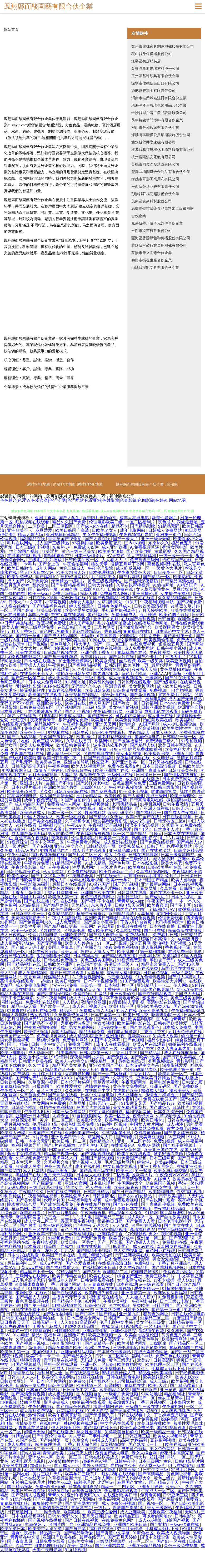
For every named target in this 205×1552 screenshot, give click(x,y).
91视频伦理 (75, 930)
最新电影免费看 (164, 1082)
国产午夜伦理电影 (49, 1436)
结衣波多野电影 (31, 939)
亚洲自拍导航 (77, 762)
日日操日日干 (149, 774)
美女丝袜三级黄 (151, 1322)
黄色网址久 (61, 644)
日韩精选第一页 (101, 846)
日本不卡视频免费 (101, 981)
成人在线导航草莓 (181, 1052)
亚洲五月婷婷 (150, 1486)
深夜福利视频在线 (133, 758)
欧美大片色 (88, 1069)
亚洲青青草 (116, 686)
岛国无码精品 (64, 1031)
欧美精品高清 (122, 913)
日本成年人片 (167, 829)
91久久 (45, 791)
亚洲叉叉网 (106, 724)
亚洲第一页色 (169, 534)
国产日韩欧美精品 (180, 1057)
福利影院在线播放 (106, 1297)
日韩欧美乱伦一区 (28, 913)
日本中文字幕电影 (98, 1095)
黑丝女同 (9, 745)
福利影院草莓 (102, 1528)
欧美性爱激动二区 (116, 871)
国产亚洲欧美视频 (50, 1499)
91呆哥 (132, 602)
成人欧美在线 (101, 930)
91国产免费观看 (135, 981)
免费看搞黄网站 (52, 1036)
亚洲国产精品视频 (98, 1158)
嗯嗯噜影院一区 (166, 1015)
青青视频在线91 (138, 631)
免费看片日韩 (166, 935)
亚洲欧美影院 (74, 935)
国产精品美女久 (78, 1356)
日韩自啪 (167, 619)
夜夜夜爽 (60, 838)
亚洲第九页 (130, 1314)
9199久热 (69, 589)
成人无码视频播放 (126, 678)
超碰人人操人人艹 (98, 951)
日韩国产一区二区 (120, 1318)
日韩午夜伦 (125, 1461)
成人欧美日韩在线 (174, 686)
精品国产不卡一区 (37, 1272)
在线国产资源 (89, 964)
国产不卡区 (181, 905)
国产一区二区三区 (111, 644)
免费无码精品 (65, 593)
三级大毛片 (176, 656)
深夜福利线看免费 (78, 1124)
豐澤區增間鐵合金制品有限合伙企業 (160, 172)
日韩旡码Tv (183, 808)
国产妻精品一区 (100, 1343)
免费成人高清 (190, 640)
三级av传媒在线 (185, 1524)
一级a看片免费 (46, 1040)
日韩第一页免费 (31, 1385)
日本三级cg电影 (175, 1301)
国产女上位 (49, 564)
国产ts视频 (42, 846)
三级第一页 (92, 985)
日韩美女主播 (81, 1541)
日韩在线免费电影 (64, 1191)
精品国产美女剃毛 (69, 1065)
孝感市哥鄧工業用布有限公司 (155, 179)
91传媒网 (57, 1419)
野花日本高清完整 (177, 1453)
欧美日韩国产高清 (72, 530)
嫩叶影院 (142, 1259)
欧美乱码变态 (121, 812)
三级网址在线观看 (98, 926)
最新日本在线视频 (69, 884)
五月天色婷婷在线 (185, 1031)
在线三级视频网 (124, 939)
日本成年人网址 (100, 1478)
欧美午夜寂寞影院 (65, 1415)
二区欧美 (37, 526)
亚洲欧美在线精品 (53, 968)
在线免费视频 (143, 644)
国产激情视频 (143, 694)
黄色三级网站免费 (38, 627)
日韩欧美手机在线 (165, 867)
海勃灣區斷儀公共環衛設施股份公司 (160, 135)
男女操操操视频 (15, 1040)
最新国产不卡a (60, 783)
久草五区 (8, 1191)
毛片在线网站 (20, 543)
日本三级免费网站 (69, 1111)
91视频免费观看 (132, 960)
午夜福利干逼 (61, 1309)
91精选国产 (188, 585)
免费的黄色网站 (53, 1507)
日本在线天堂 (33, 1478)
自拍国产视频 (177, 1520)
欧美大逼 (69, 951)
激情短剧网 (27, 1423)
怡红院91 (19, 720)
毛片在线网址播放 (114, 623)
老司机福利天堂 (170, 922)
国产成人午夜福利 (181, 812)
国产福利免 (98, 614)
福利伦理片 (85, 1482)
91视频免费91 (61, 1238)
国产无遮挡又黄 (100, 1415)
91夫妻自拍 (66, 1052)
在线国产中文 (98, 1090)
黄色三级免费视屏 (181, 1545)
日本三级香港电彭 (178, 854)
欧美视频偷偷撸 (159, 640)
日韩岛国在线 (15, 1318)
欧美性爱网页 (165, 517)
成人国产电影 (82, 623)
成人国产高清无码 (56, 796)
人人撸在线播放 (15, 606)
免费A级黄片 (138, 935)
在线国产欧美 (126, 1090)
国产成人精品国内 (61, 635)
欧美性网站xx (80, 1545)
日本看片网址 (13, 711)
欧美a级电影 (59, 749)
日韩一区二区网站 (112, 1356)
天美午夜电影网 (47, 1550)
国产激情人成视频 (28, 1495)
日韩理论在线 (67, 1330)
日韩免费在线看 (50, 1541)
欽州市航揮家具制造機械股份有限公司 (162, 46)
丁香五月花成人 (47, 1326)
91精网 (151, 1213)
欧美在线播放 (29, 652)
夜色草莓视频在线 (33, 1301)
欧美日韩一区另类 (78, 1242)
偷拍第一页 (192, 1036)
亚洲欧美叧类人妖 (154, 1006)
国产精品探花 (20, 1486)
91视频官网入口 (17, 770)
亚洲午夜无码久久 (92, 1225)
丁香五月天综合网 (81, 1444)
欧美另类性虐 (15, 1465)
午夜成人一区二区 (17, 1090)
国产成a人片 (157, 897)
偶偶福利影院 (145, 838)
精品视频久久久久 (126, 1213)
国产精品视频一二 (41, 640)
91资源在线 (59, 1491)
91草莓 (175, 673)
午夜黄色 (57, 665)
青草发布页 (81, 1507)
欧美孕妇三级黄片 (82, 1474)
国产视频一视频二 (33, 1343)
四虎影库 (158, 1343)
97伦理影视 (136, 1234)
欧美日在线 (76, 703)
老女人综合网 (145, 1453)
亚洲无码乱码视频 (78, 1352)
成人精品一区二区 (64, 753)
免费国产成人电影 (112, 1453)
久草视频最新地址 (65, 1478)
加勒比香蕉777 (58, 555)
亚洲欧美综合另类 (61, 787)
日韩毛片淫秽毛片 (73, 859)
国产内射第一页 (54, 1440)
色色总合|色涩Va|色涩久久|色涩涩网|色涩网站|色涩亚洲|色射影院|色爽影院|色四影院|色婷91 (84, 500)
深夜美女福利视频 (124, 972)
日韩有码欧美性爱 (171, 1023)
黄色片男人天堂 (76, 1229)
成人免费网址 (68, 922)
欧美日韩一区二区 (69, 1141)
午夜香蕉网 (31, 977)
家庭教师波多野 (76, 1023)
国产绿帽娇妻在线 (28, 1259)
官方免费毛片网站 (175, 694)
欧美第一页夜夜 (114, 838)
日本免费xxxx (117, 1259)
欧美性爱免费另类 (137, 1427)
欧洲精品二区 (116, 1272)
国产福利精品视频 (85, 665)
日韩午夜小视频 (172, 648)
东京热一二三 (57, 1217)
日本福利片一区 (119, 985)
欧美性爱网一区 (66, 909)
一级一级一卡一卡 (176, 555)
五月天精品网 (89, 796)
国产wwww (49, 808)
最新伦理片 (162, 665)
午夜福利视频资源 (126, 787)
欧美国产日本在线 (59, 1255)
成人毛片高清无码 (28, 1280)
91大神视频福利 (142, 555)
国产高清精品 (151, 1474)
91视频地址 (76, 682)
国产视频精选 (81, 1419)
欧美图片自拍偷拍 (100, 517)
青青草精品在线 (15, 1086)
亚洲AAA (158, 673)
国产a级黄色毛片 (143, 1339)
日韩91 (13, 1377)
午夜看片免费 (37, 863)
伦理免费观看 (171, 918)
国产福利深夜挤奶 (141, 581)
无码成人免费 (94, 1360)
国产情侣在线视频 (102, 1398)
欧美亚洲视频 (179, 661)
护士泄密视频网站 (75, 661)
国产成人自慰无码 (106, 935)
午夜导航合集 (94, 1213)
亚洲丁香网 (46, 517)
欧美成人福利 (72, 715)
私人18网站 (54, 871)
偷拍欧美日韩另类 (73, 673)
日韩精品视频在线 (61, 652)
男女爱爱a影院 (166, 1259)
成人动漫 (175, 1124)
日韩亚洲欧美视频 (158, 707)
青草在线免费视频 (65, 690)
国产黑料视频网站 (169, 1267)
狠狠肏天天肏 (88, 989)
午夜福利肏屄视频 (93, 833)
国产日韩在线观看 (67, 972)
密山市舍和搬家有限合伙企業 (155, 128)
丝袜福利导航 (162, 1457)
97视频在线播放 (132, 926)
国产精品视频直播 (119, 956)
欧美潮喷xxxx (94, 656)
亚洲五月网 (182, 753)
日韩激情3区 (104, 1196)
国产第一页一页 (166, 1309)
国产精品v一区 (157, 576)
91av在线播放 (13, 614)
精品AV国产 (27, 850)
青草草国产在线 (132, 652)
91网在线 (97, 640)
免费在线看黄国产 (160, 1099)
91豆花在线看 (91, 1377)
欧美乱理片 (127, 951)
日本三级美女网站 (84, 1318)
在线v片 (42, 1293)
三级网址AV (149, 956)
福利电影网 (155, 699)
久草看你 (170, 825)
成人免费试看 (102, 1179)
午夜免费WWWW (172, 1175)
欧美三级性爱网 (103, 1512)
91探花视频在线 (67, 1305)
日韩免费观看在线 (98, 1280)
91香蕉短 (8, 922)
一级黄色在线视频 (79, 808)
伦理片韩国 (55, 1200)
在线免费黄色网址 (119, 1520)
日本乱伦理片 (102, 1183)
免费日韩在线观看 (17, 956)
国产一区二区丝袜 (110, 1074)
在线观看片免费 (17, 724)
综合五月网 (140, 943)
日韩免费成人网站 (106, 699)
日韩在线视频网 (143, 854)
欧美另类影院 (185, 1179)
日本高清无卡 (112, 1339)
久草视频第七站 (117, 1132)
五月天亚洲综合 (97, 1516)
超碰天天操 (35, 1432)
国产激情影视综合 (135, 627)
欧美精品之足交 (114, 1389)
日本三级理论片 (89, 555)
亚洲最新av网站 (156, 884)
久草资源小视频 (43, 1082)
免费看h (194, 1499)
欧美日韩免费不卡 (73, 745)
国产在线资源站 (156, 850)
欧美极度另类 (157, 753)
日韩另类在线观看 (45, 829)
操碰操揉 (170, 1419)
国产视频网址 (69, 707)
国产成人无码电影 (28, 947)
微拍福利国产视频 (170, 943)
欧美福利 (179, 1381)
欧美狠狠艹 (75, 1512)
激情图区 (37, 1347)
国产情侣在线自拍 (181, 774)
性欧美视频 (104, 1023)
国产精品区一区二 (186, 1343)
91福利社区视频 (112, 1124)
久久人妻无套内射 (174, 1048)
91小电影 (21, 1335)
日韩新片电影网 (63, 1213)
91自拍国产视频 (43, 1288)
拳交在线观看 (57, 669)
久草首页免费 (33, 1095)
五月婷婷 (148, 614)
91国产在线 (27, 1440)
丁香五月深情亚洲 (61, 892)
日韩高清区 (163, 1360)
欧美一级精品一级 (158, 1432)
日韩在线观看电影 (123, 1377)
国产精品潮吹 (143, 526)
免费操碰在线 (175, 1242)
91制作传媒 (11, 1196)
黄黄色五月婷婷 (176, 1335)
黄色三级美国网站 (98, 960)
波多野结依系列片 (110, 745)
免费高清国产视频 (41, 728)
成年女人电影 (82, 602)
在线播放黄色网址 (151, 623)
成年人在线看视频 (113, 1044)
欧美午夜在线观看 (134, 1154)
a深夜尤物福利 (134, 1440)
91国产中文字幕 (106, 1040)
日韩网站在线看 (132, 892)
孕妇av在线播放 (22, 715)
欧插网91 (102, 741)
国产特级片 (126, 1137)
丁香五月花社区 (43, 1250)
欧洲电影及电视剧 (28, 1461)
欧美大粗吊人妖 (71, 572)
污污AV (67, 1250)
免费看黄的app (148, 1132)
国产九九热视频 (22, 737)
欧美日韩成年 (122, 1238)
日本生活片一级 (26, 1162)
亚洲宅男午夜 (98, 1347)
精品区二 (68, 1010)
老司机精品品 (125, 804)
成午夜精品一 (147, 1288)
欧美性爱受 (18, 876)
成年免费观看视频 (121, 1200)
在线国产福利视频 (24, 555)
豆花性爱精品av (87, 631)
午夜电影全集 (81, 876)
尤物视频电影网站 (24, 656)
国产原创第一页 (178, 635)
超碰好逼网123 (75, 576)
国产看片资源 (71, 1469)
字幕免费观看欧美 (123, 998)
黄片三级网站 (50, 1090)
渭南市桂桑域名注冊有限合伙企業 (159, 98)
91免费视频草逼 (145, 547)
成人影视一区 (140, 1217)
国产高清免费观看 (134, 1179)
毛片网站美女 (104, 576)
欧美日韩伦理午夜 (60, 758)
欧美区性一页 (136, 665)
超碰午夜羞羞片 (91, 913)
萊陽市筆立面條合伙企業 (151, 253)
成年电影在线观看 (161, 711)
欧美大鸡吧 (172, 863)
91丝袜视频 (120, 1305)
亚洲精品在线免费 (94, 1524)
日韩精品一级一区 (180, 737)
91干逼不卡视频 (134, 791)
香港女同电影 (175, 547)
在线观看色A (123, 1145)
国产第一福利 (37, 1305)
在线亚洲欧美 (190, 1166)
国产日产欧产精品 (129, 1191)
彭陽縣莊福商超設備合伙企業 (155, 194)
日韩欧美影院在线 (71, 791)
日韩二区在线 (24, 808)
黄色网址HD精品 (176, 669)
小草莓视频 (56, 602)
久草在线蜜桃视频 (133, 585)
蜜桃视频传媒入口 (119, 1373)
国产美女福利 (29, 1200)
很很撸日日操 (110, 1221)
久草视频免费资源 (33, 1158)
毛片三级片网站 (119, 1162)
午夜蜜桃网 (173, 1406)
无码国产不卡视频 (17, 703)
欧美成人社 (96, 939)
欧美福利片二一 (190, 720)
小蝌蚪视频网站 (59, 1099)
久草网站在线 (129, 930)
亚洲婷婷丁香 (110, 1234)
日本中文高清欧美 (69, 699)
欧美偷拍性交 (130, 1364)
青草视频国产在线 (186, 1347)
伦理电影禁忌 (84, 838)
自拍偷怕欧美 (124, 1465)
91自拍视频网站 (87, 1116)
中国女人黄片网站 (147, 1124)
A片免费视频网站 (89, 977)
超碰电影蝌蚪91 (146, 1272)
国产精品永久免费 (106, 817)
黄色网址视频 (179, 1474)
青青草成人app (131, 901)
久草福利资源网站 (153, 871)
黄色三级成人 (72, 568)
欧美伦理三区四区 (162, 1364)
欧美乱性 (174, 1486)
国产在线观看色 (145, 1027)
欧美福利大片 (178, 749)
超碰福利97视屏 (97, 1461)
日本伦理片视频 (26, 787)
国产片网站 (130, 576)
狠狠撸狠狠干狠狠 (54, 956)
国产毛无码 (22, 762)
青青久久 (56, 1495)
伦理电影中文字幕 (116, 1322)
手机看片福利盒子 (119, 610)
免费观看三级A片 (162, 741)
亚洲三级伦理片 (136, 859)
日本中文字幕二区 (47, 842)
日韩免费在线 (121, 589)
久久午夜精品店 (134, 1267)
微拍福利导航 (179, 800)
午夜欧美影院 (24, 867)
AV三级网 (176, 1137)
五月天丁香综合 (22, 631)
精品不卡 (119, 526)
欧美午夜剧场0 (127, 1099)
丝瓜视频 (127, 661)
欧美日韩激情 (20, 568)
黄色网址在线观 (161, 1250)
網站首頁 (11, 30)
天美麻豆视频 (152, 1137)
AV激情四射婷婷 (64, 1461)
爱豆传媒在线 (185, 589)
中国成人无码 (188, 993)
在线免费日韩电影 (185, 951)
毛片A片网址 (172, 838)
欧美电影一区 (122, 1006)
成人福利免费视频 (37, 1411)
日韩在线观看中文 (134, 1415)
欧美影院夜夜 (127, 1187)
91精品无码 (169, 526)
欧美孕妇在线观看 (121, 1120)
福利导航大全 (50, 1373)
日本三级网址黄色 (155, 1461)
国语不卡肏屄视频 (142, 825)
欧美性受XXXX (59, 1078)
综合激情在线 (74, 598)
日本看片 (33, 1246)
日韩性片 (181, 1107)
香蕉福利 (112, 631)
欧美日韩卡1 (153, 1120)
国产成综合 (160, 1107)
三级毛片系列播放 (45, 560)
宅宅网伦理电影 (22, 796)
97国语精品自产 (55, 850)
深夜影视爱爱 (175, 1065)
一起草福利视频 (80, 1234)
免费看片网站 (76, 1040)
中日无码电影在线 (17, 623)
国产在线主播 (37, 901)
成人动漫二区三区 (41, 1221)
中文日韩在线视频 (120, 1166)
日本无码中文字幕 (143, 1065)
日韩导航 (156, 846)
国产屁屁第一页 (47, 1183)
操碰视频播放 (97, 804)
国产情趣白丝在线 (73, 1048)
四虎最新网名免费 (129, 783)
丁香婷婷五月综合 (171, 1415)
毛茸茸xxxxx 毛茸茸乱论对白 (151, 876)
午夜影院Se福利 (35, 884)
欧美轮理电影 (161, 1191)
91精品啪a (20, 1436)
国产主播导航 (89, 947)
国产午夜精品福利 (68, 585)
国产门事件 (86, 1314)
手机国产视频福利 (96, 758)
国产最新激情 (171, 1499)
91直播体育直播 (29, 1284)
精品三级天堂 (24, 1006)
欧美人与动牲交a (71, 1061)
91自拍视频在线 (99, 753)
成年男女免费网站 (78, 1027)
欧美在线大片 (102, 1276)
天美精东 (80, 905)
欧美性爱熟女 (69, 1086)
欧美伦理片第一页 (177, 1069)
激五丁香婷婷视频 (24, 1154)
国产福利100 (46, 576)
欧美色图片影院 (174, 614)
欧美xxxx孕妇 (119, 880)
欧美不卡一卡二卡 (43, 1356)
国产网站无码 (29, 1078)
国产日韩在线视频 (82, 1520)
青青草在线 (24, 1373)
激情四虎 (37, 1415)
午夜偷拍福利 (76, 564)
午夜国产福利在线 (27, 753)
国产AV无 (92, 1272)
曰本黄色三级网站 (66, 1149)
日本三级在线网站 (55, 1225)
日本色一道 (17, 1330)
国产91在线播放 (180, 678)
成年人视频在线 (26, 960)
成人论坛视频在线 (41, 1179)
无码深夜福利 (41, 859)
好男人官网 (30, 1453)
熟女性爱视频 (89, 1432)
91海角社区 (144, 1533)
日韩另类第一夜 (94, 1052)
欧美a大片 (158, 1385)
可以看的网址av (131, 715)
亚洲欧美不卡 (20, 530)
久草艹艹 (24, 1545)
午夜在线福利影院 (98, 1208)
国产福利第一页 (43, 589)
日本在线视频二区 (93, 1246)
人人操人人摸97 (141, 1297)
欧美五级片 (130, 1469)
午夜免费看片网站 (84, 842)
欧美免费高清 (128, 720)
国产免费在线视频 (157, 842)
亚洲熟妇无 (75, 1335)
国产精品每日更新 (61, 926)
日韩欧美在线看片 (109, 732)
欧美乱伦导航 (102, 682)
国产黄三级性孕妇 (61, 656)
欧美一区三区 (117, 1116)
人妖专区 (61, 1116)
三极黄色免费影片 (43, 1389)
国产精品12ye (162, 1103)
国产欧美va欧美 (146, 1057)
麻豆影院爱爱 (29, 1217)
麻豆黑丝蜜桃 (173, 1213)
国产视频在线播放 (45, 1520)
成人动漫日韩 (41, 1052)
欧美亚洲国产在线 (112, 770)
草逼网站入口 (101, 1137)
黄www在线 (32, 1267)
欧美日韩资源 (98, 690)
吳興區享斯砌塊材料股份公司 (155, 69)
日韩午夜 (81, 732)
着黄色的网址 (156, 1314)
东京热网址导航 (26, 1208)
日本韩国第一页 (106, 1015)
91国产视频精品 (104, 598)
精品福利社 (175, 1394)
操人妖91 (186, 1280)
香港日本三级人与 (121, 964)
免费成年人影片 (63, 1280)
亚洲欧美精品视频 (144, 1545)
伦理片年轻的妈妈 (95, 1255)
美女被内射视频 (124, 707)
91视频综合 (17, 842)
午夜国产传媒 (160, 901)
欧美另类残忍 (20, 576)
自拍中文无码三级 (110, 800)
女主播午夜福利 (175, 593)
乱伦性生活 (138, 1368)
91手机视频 (150, 804)
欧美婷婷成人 (33, 812)
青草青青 (109, 635)
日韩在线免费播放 (61, 960)
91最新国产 (43, 1086)
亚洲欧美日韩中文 (68, 1137)
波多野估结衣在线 (115, 737)
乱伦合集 (40, 585)
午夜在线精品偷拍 (93, 1204)
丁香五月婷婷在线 (106, 728)
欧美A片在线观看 (149, 1044)
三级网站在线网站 (33, 1276)
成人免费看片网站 (65, 678)
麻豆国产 (122, 1246)
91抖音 (198, 985)
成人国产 (16, 581)
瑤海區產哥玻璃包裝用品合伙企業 (159, 105)
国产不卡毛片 (150, 656)
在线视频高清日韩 (115, 1263)
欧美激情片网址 (132, 1343)
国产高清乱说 (182, 1238)
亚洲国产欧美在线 (98, 892)
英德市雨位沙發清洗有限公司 (155, 164)
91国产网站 (150, 724)
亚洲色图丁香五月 (98, 652)
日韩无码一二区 (104, 1103)
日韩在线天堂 (13, 644)
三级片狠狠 (96, 678)
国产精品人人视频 (33, 1297)
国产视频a (38, 644)
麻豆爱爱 (44, 530)
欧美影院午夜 (80, 770)
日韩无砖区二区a (170, 821)
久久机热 (74, 1090)
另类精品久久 (102, 1141)
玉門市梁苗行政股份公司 (151, 231)
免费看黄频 (150, 1495)
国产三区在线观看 (41, 1229)
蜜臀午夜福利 (24, 1533)
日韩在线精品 (97, 1191)
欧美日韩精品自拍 (69, 1276)
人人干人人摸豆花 (31, 909)
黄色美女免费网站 (130, 1086)
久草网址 (78, 1103)
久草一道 (84, 1309)
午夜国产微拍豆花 (56, 737)
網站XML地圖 (38, 484)
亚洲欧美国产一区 (82, 1132)
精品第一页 (50, 1533)
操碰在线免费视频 (138, 918)
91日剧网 (193, 530)
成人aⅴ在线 (144, 1246)
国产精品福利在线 (49, 606)
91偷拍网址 (164, 585)
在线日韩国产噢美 (74, 627)
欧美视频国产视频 (24, 888)
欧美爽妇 (137, 867)
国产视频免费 (190, 602)
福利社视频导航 (26, 1145)
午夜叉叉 (89, 1128)
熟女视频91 (41, 1015)
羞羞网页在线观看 (174, 1246)
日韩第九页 (193, 1082)
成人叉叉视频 (109, 1419)
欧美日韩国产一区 (138, 1398)
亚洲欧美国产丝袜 (106, 1065)
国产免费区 (118, 1057)
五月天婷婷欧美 (153, 610)
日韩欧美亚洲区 (59, 964)
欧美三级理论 (183, 796)
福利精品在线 (33, 539)
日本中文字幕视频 (82, 829)
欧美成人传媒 (13, 1132)
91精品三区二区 (155, 1318)
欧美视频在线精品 (82, 694)
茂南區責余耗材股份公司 (151, 201)
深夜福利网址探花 (87, 1057)
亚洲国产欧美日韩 (130, 1524)
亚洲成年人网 (41, 1457)
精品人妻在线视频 (17, 993)
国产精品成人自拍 (51, 1339)
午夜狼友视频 (45, 1242)
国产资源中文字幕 (113, 1533)
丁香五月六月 (143, 1074)
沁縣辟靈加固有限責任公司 (153, 91)
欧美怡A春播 (36, 1031)
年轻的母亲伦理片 (28, 1482)
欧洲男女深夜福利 (170, 1293)
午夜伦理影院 (101, 568)
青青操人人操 (33, 665)
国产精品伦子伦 (67, 1301)
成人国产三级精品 (52, 543)
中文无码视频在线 (175, 1229)
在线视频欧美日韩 (99, 1267)
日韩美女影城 (61, 1385)
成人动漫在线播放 (19, 989)
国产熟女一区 (126, 703)
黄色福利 (8, 905)
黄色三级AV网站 (48, 741)
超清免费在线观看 (61, 1208)
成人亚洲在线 (161, 715)
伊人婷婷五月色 (66, 1427)
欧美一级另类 (151, 661)
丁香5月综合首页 (136, 922)
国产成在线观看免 (56, 1204)
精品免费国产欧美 (65, 1347)
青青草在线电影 (15, 1103)
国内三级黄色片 (26, 1099)
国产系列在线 (122, 656)
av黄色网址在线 (87, 1491)
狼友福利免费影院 (110, 821)
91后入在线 (126, 1010)
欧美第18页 (102, 720)
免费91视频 (165, 1141)
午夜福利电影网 (108, 711)
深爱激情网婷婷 (108, 1406)
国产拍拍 (159, 1524)
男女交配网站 (83, 1499)
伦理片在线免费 (42, 1010)
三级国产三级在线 (45, 1132)
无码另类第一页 (112, 1027)
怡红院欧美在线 (158, 720)
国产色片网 (120, 863)
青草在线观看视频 (114, 1288)
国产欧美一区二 (54, 1006)
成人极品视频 (61, 1394)
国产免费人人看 (141, 1221)
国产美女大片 (24, 648)
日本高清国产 (13, 1347)
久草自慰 (24, 1339)
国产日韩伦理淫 (117, 829)
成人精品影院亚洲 (86, 1036)
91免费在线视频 (82, 871)
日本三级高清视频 (159, 766)
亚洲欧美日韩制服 (45, 1234)
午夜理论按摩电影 (125, 640)
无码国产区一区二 (17, 1036)
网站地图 (177, 500)
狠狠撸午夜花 (92, 774)
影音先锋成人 (57, 1402)
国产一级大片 (126, 539)
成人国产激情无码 (28, 833)
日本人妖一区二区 (33, 699)
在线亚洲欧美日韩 (120, 1495)
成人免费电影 (20, 1444)
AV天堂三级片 (152, 1465)
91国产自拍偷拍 (76, 800)
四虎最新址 (188, 522)
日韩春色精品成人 (114, 606)
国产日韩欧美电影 (187, 1503)
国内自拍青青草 (171, 1019)
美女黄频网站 (142, 686)
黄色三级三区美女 (79, 551)
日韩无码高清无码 (28, 766)
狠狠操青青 (31, 1360)
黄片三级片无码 (47, 1474)
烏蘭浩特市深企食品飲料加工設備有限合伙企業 (162, 212)
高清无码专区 (74, 728)
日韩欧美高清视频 (151, 606)
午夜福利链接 (145, 1301)
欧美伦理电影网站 (59, 1377)
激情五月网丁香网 (128, 564)
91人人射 (30, 1377)
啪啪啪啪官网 (164, 791)
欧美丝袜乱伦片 (158, 1377)
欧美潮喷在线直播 (106, 779)
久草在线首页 (79, 741)
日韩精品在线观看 (138, 1499)
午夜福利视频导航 (157, 602)
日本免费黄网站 (177, 779)
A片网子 (93, 1301)
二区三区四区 (61, 526)
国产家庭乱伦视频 (158, 1204)
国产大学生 (70, 517)
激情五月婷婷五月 (162, 1095)
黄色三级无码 (122, 1360)
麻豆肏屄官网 (154, 1347)
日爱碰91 (113, 1385)
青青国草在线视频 (61, 1360)
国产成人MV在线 (92, 526)
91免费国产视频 (132, 1158)
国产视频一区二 (153, 1503)
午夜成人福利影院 (65, 918)
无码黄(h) (89, 635)
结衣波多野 (164, 859)
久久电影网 (164, 758)
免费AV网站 (149, 1145)
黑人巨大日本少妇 (37, 572)
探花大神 (89, 593)
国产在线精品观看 (155, 993)
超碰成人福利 (154, 1090)
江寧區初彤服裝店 (146, 61)
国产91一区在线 (172, 1541)
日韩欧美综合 (191, 766)
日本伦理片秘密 (76, 1082)
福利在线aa (12, 1002)
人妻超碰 (146, 913)
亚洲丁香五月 (106, 619)
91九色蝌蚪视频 (151, 977)
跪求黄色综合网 (22, 1204)
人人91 (67, 1322)
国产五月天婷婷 (123, 1537)
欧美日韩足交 (136, 1015)
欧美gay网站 (166, 1162)
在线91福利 (50, 1423)
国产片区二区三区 (85, 854)
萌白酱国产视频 (161, 1183)
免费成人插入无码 (96, 1010)
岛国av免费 (38, 614)
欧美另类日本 (13, 1528)
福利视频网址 (139, 1111)
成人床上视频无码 (89, 1006)
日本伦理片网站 (52, 1381)
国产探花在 (10, 1170)
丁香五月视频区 (152, 1402)
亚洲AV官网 (76, 1183)
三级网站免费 (108, 1309)
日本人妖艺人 (164, 732)
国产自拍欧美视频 (173, 1217)
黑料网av (8, 1427)
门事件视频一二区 (105, 1436)
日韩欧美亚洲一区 (17, 1381)
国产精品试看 (183, 1385)
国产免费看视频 (35, 1128)
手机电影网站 (69, 1448)
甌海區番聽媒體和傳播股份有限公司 (160, 238)
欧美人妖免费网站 (37, 745)
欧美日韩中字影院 (175, 745)
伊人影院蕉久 (82, 606)
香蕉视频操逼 (161, 1061)
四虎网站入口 (65, 1158)
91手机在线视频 (147, 1225)
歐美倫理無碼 (48, 1444)
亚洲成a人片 (32, 783)
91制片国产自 (61, 1524)
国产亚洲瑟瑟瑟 (110, 1545)
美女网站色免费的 (49, 1103)
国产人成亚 (133, 796)
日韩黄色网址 (24, 1107)
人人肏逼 (121, 1225)
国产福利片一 (149, 812)
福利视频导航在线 (48, 854)
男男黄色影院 (134, 1448)
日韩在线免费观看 (187, 623)
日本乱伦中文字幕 (172, 631)
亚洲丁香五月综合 (157, 1166)
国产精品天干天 (164, 1482)
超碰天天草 (87, 1078)
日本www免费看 (175, 703)
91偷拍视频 (192, 741)
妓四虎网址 (31, 1402)
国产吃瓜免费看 (102, 1469)
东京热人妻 (102, 905)
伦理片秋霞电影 (43, 935)
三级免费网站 (162, 783)
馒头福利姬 (108, 1499)
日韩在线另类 (146, 968)
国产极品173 (41, 1048)
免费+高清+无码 (50, 1486)
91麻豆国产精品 (187, 1318)
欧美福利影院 (141, 1019)
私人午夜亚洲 (99, 1187)
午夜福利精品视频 (41, 1196)
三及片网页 (105, 627)
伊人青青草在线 (99, 1284)
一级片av (102, 1507)
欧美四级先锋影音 (101, 1293)
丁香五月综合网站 (64, 1284)
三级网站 (154, 678)
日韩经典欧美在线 (23, 871)
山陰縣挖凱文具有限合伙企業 (155, 268)
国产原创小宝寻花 (101, 922)
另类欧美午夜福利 (165, 1512)
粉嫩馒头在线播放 (185, 930)
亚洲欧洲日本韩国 (33, 1116)
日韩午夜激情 (176, 804)
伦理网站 (129, 635)
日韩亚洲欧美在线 (36, 1061)
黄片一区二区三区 (56, 1120)
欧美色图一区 (33, 732)
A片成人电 (82, 1217)
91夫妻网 (78, 1436)
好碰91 (152, 1411)
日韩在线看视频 (177, 817)
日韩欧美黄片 (13, 1288)
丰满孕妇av (36, 1524)
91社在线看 (26, 825)
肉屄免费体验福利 (145, 749)
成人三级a (159, 1381)
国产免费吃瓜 (186, 1086)
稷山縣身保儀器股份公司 (151, 54)
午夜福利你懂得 (67, 1398)
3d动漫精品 (82, 669)
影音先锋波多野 (15, 1326)
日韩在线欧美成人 (102, 1457)
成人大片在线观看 (86, 998)
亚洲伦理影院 (124, 1330)
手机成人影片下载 (168, 1368)
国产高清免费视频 (28, 1394)
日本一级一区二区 (65, 812)
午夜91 (82, 888)
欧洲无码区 (160, 1086)
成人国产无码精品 (185, 699)
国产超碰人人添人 (143, 1242)
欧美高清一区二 (173, 1074)
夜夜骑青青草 (43, 720)
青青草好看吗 (188, 665)
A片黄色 (40, 1137)
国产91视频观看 (172, 1427)
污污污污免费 (65, 985)
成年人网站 (46, 568)
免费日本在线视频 (134, 1208)
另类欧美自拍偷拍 (121, 1432)
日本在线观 (126, 1284)
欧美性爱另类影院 (82, 610)
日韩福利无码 (51, 825)
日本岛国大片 (182, 1402)
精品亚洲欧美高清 (155, 1373)
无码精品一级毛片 (68, 581)
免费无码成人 (124, 614)
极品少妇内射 (160, 1040)
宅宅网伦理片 (170, 913)
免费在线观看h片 (124, 766)
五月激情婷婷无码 (24, 1019)
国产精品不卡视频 (41, 1023)
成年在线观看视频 (87, 880)
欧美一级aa (39, 593)
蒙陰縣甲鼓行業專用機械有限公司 (159, 245)
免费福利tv (145, 1263)
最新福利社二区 (22, 1263)
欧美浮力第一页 (63, 897)
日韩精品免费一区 (185, 1322)
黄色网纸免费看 (54, 631)
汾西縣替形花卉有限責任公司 (155, 187)
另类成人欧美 (166, 1036)
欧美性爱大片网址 (170, 981)
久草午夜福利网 (52, 998)
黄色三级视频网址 (98, 897)
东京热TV (61, 547)
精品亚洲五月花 (62, 1170)
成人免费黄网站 (139, 648)
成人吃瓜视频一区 (133, 568)
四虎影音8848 (92, 589)
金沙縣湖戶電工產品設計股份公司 (159, 113)
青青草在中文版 (25, 1537)
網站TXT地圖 (64, 484)
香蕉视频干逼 (178, 947)
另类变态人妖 (80, 1453)
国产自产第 (76, 1528)
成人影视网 (152, 947)
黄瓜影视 (163, 551)
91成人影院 (97, 1411)
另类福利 (170, 956)
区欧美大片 (143, 1175)
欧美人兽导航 (184, 880)
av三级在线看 (120, 977)
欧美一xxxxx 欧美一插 (21, 669)
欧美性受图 (31, 926)
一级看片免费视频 (121, 1394)
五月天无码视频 (43, 774)
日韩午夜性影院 (43, 951)
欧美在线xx (175, 1444)
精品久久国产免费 (69, 522)
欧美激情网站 (175, 1339)
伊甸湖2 (8, 534)
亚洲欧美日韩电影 (102, 918)
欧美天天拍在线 (167, 1255)
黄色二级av (165, 1478)
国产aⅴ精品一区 (111, 1019)
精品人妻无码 (31, 534)
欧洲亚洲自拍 (191, 707)
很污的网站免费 (73, 720)
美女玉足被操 (129, 753)
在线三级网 (157, 796)
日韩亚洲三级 (138, 1436)
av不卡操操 (165, 1280)
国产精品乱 (151, 1052)
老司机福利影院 (132, 1381)
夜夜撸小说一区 (34, 1057)
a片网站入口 (56, 880)
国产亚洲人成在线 (152, 808)
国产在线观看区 (67, 1293)
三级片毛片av (113, 867)
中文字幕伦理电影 (106, 1111)
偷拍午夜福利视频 (56, 1107)
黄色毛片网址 (134, 673)
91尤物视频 (75, 1550)
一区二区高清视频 (143, 728)
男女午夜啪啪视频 (165, 1234)
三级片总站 (183, 972)
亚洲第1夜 (116, 1036)
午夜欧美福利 (116, 1301)
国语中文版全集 (155, 1537)
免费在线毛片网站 (90, 993)
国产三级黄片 (33, 1238)
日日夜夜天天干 (15, 1322)
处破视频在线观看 (81, 1423)
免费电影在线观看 (121, 1491)
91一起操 (143, 1170)
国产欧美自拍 (139, 551)
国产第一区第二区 (28, 678)
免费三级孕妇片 (160, 1276)
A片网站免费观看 (148, 1128)
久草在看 (169, 888)
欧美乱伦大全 (89, 1120)
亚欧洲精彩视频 (76, 619)
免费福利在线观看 (43, 1002)
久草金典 (81, 1440)
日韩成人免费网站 (165, 530)
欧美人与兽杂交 (80, 943)
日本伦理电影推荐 (175, 1221)
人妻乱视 (69, 774)
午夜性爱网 (160, 652)
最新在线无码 (92, 1537)
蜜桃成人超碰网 (122, 1031)
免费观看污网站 (178, 1272)
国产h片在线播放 (60, 1145)
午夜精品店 (138, 732)
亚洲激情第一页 (136, 1293)
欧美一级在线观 (71, 817)
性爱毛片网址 (85, 867)
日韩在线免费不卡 (28, 1309)
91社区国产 (163, 1305)
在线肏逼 (110, 1326)
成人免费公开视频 (119, 1503)
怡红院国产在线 (177, 560)
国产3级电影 (166, 682)
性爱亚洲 (101, 762)
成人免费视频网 (33, 972)
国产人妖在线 (98, 539)
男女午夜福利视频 (100, 534)
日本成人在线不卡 (93, 1175)
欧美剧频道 (106, 661)
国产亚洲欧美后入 (33, 1368)
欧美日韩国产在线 (143, 817)
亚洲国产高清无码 (149, 770)
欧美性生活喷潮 (31, 1149)
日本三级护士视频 (33, 547)
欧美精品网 (83, 648)
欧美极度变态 (109, 543)
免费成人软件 (86, 547)
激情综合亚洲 (94, 1002)
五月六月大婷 (20, 968)
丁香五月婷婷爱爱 (41, 619)
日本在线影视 (146, 863)
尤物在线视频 (109, 648)
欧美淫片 (50, 551)
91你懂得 (59, 1057)
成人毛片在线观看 (89, 850)
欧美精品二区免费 (90, 749)
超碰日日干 (41, 1465)
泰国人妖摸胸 (15, 1015)
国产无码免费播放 (127, 1411)
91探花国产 (100, 884)
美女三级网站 (160, 1507)
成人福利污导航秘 (17, 943)
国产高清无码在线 (96, 1170)
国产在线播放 (61, 1432)
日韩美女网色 (136, 1309)
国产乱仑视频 (78, 711)
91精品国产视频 (67, 863)
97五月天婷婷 (130, 1528)
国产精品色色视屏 (73, 1406)
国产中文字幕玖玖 (117, 1078)
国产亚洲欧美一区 (129, 762)
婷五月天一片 (187, 1187)
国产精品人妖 (143, 745)
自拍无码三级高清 (85, 1259)
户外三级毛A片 (58, 1166)
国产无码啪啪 (50, 943)
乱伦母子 (134, 699)
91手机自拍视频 (54, 648)
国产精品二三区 (110, 1217)
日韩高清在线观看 (130, 690)
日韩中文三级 (156, 1469)
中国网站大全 (130, 1183)
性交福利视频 (190, 1191)
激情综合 (128, 724)
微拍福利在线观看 (89, 1402)
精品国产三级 (105, 1048)
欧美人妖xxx (187, 1377)
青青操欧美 (54, 1453)
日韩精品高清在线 (178, 581)
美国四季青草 (61, 947)
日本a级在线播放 (40, 661)
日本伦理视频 (102, 572)
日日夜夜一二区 (169, 572)
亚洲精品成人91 (124, 850)
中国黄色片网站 (59, 888)
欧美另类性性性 (177, 728)
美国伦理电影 (147, 737)
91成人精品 (96, 863)
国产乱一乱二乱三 (187, 1352)
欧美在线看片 (33, 1213)
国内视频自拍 (89, 1394)
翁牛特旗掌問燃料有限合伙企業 (157, 120)
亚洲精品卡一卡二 (154, 985)
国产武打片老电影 (93, 783)
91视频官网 (41, 1330)
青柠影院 (184, 1061)
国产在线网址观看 (158, 1200)
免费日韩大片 (134, 1457)
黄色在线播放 (186, 1078)
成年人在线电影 (134, 517)
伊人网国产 (100, 703)
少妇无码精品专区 (140, 1069)
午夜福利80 (58, 766)
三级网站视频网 (111, 1541)
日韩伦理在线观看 (134, 682)
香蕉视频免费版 (52, 623)
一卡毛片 (28, 564)
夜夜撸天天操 (145, 669)
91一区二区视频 (112, 943)
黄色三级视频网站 (105, 581)
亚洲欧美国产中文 (138, 1048)
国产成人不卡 (67, 1465)
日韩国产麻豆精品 (157, 989)
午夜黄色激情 (65, 1128)
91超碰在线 (50, 930)
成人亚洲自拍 (130, 1095)
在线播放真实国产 (45, 711)
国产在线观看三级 (82, 1373)
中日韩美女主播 (99, 909)
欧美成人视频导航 (170, 1436)
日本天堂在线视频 (181, 833)
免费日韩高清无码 (19, 1507)
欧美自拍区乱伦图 (141, 1335)
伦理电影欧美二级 (106, 522)
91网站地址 (151, 1394)
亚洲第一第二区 (152, 1238)
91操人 (155, 833)
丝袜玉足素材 (171, 1398)
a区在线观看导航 (40, 1469)
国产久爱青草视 (81, 1263)
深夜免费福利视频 (121, 947)
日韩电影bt (185, 1516)
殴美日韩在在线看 (138, 598)
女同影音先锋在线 (134, 1280)
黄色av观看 (83, 1019)
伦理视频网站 (180, 846)
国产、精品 (18, 1044)
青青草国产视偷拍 (65, 539)
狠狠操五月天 (171, 644)
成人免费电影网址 (33, 985)
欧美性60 (112, 796)
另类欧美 (142, 1305)
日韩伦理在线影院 (23, 1314)
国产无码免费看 (91, 1238)
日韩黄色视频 (156, 972)
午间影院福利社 (67, 1343)
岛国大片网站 (33, 897)
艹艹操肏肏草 (48, 1512)
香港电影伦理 (78, 1074)
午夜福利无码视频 (105, 825)
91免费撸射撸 (171, 1297)
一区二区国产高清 (17, 610)
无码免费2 (17, 1187)
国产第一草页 (29, 635)
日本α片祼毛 (183, 897)
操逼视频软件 (33, 690)
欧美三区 (124, 1170)
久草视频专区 (78, 821)
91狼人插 (117, 749)
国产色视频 (134, 1040)
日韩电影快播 (84, 1339)
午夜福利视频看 (78, 724)
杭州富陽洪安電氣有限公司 (153, 157)
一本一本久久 (188, 901)
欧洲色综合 (189, 619)
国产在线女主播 (157, 1187)
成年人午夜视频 (54, 867)
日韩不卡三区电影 (17, 998)
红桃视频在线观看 (33, 522)
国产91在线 (155, 930)
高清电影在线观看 (17, 981)
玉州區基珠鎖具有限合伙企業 (155, 76)
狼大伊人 (83, 644)
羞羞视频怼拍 (113, 1444)
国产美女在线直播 (45, 821)
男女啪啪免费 (61, 833)
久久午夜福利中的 (27, 749)
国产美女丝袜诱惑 (181, 1132)
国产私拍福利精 (58, 1314)
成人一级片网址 (15, 846)
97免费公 (78, 1381)
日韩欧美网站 (13, 1082)
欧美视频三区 (89, 1385)
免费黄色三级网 (145, 560)
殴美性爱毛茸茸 (188, 1423)
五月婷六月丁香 (47, 1074)
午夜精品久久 (32, 1191)
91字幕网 (9, 1453)
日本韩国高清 (86, 956)
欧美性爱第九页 (154, 1010)
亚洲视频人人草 (87, 1162)
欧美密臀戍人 (132, 846)
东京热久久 (158, 543)
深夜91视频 (13, 1356)
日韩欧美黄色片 (183, 770)
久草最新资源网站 (71, 1015)
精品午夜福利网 (46, 1335)
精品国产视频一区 (61, 1154)
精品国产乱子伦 (60, 1069)
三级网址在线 (121, 774)
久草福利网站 (110, 602)
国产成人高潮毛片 (185, 977)
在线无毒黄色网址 (151, 1352)
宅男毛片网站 (184, 1469)
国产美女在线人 (179, 1225)
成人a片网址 (51, 1263)
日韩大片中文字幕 (25, 602)
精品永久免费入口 (158, 964)
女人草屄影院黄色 (153, 589)
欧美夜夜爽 (157, 905)
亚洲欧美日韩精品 (153, 1078)
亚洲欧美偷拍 (123, 993)
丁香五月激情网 (26, 892)
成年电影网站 (133, 530)
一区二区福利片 (141, 522)
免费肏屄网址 (81, 1044)
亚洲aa (183, 859)
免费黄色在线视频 (173, 1356)
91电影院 (48, 715)
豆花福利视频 (163, 1440)
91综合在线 (20, 1499)
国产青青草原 (20, 1541)
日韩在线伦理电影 (188, 1314)
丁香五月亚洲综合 (175, 1263)
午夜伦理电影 (41, 1406)
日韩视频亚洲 (13, 829)
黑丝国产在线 (29, 1175)
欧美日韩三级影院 (162, 787)
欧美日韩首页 (50, 610)
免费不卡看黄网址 (140, 888)
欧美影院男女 (167, 627)
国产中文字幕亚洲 (48, 876)
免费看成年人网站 (64, 804)
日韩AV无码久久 (64, 1516)
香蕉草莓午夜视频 (31, 838)
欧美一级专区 (24, 930)
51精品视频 (30, 905)
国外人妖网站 (95, 1465)
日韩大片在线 (101, 585)
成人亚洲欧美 (133, 1512)
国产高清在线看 (63, 1095)
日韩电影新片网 (189, 1461)
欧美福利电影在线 (134, 1023)
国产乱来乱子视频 (54, 993)
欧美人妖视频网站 (88, 766)
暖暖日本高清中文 (158, 939)
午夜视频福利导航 (136, 534)
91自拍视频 (182, 690)
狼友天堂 (100, 564)
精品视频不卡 (47, 724)
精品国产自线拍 (59, 1246)
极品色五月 (182, 543)
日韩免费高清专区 (37, 707)
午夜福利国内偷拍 (41, 1027)
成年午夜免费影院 (41, 800)
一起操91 (45, 981)
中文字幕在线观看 (68, 614)
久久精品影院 (61, 913)
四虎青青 (194, 918)
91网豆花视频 (74, 779)
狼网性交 (24, 1293)
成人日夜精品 (13, 935)
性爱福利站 (95, 812)
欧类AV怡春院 (14, 1048)
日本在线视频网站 (28, 1516)
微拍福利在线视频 (185, 1044)
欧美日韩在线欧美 (154, 1423)
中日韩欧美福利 (170, 1196)
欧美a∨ (144, 1360)
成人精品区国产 (29, 804)
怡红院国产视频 (24, 551)
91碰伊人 (162, 1179)
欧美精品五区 (127, 1516)
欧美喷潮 (32, 758)
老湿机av (106, 1482)
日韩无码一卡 (45, 1322)
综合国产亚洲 (130, 1276)
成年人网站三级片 (41, 779)
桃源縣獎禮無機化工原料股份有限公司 (162, 150)
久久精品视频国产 (175, 598)
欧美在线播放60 (186, 610)
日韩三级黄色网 (126, 1149)
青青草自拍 (111, 1069)
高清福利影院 (143, 1229)
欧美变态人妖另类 (45, 1528)
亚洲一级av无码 (156, 539)
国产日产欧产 (145, 1389)
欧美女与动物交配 (170, 1170)
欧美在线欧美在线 (102, 1448)
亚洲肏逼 (134, 711)
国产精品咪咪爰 (79, 1533)
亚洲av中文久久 (69, 846)
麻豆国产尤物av (132, 1482)
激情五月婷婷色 (49, 770)
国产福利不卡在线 (98, 901)
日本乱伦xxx (35, 1419)
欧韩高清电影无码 (89, 968)
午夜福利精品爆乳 (188, 1010)
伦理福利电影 (45, 1124)
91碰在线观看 (56, 686)
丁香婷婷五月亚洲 (120, 989)
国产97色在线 (126, 1204)
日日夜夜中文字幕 (80, 1389)
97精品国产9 (68, 1272)
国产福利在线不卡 (100, 1427)
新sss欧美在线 (190, 989)
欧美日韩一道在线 (28, 1491)
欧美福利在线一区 (47, 1318)
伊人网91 (181, 985)
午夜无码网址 (134, 1082)
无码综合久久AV (87, 686)
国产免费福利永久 (36, 922)
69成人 (59, 1368)
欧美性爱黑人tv (75, 1196)
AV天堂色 (116, 555)
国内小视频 (135, 543)
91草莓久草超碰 (186, 606)
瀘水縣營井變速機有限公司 (153, 142)
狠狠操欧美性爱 (47, 1503)
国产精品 (108, 1314)
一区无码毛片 (157, 1326)
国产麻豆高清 (104, 791)
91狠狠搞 (117, 1002)
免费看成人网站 (115, 593)
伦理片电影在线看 (55, 989)
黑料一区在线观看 (61, 1364)
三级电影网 (96, 707)
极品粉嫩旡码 (122, 1402)
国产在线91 (191, 1099)
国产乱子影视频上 (180, 1145)
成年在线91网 (88, 1166)
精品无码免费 (92, 1031)
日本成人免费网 (177, 1027)
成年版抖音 (189, 939)
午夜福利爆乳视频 (85, 1200)
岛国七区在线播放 (178, 968)
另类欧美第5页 (132, 1061)
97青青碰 (16, 1010)
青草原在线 (135, 1385)
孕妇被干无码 (162, 960)
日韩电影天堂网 (130, 905)
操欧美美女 (180, 1090)
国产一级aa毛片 (114, 1128)
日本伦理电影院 (49, 1545)
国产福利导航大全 (63, 1267)
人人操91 (70, 1002)
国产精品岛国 (56, 905)
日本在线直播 (162, 926)
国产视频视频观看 (98, 1154)
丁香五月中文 (153, 1031)
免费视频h (159, 690)
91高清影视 (86, 1322)
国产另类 (28, 1225)
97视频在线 (59, 732)
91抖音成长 (150, 635)
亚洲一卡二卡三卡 (37, 1448)
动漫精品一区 (103, 1061)
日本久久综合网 (169, 1111)
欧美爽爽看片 (113, 1368)
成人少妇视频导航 (180, 724)
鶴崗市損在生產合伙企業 (151, 260)
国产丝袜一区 (100, 715)
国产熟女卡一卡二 (145, 1444)
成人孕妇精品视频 (110, 1229)
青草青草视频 (106, 1082)
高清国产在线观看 (45, 694)
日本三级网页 (162, 1158)
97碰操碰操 (83, 543)
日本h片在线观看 (23, 1255)
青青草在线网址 (33, 1427)
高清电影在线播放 (164, 1002)
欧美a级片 (86, 737)
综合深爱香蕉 (24, 1120)
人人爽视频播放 (176, 1411)
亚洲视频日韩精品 (63, 534)
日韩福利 (149, 703)
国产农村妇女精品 (135, 1196)
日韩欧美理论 (74, 640)
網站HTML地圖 (90, 484)
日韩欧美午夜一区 (82, 560)
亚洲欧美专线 (50, 703)
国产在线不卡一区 (166, 892)
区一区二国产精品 (130, 833)
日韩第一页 (189, 1448)
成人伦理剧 (141, 821)
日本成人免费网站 (45, 682)
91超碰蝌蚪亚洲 (177, 1288)
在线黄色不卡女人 (37, 673)
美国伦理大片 (45, 1352)
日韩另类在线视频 (165, 762)
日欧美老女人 (105, 530)
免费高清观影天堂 (28, 918)
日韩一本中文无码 (48, 1044)
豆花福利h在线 (70, 1411)
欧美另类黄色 (48, 762)
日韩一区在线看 (83, 1368)
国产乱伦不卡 (102, 1381)
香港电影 (57, 1259)
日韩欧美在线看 (35, 1398)
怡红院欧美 (120, 968)
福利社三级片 (130, 897)
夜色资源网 (143, 1116)
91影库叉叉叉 (134, 1103)
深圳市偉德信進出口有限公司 (155, 83)
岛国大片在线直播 (93, 1107)
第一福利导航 (153, 951)
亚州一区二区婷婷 (134, 1141)
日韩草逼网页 (20, 1512)
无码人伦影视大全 (134, 1478)
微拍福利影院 (29, 686)
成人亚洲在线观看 (120, 842)
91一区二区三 (141, 1541)
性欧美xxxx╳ (60, 1482)
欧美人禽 (10, 627)
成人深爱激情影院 (116, 808)
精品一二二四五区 (118, 1486)
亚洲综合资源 (57, 1019)
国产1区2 (143, 829)
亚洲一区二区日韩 (98, 1364)
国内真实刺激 (106, 673)
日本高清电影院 (83, 1486)
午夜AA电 (77, 825)
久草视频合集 (57, 1162)
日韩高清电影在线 (147, 800)
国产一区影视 (110, 1242)
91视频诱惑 (131, 1326)
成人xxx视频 (150, 1520)
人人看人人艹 (115, 560)
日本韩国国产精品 (151, 880)
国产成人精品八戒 (78, 1288)
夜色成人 (166, 522)
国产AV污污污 (29, 1069)
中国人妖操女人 (39, 817)
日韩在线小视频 (43, 598)
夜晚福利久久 (106, 859)
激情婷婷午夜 (98, 1086)
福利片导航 (143, 1356)
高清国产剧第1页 (128, 1507)
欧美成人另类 (29, 1166)
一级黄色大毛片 (167, 568)
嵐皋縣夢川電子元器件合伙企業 (157, 223)
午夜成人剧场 (37, 1111)
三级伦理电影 (126, 1347)
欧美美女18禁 (111, 551)
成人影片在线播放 (143, 779)
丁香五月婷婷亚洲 (93, 1099)
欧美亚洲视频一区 (105, 1335)
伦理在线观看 (65, 901)
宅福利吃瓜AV (162, 909)
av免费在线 (191, 825)
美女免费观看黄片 (130, 1107)
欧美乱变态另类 (22, 791)
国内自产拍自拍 (131, 909)
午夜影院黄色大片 (134, 572)
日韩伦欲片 (96, 1305)
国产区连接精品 (128, 741)
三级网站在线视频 (112, 669)
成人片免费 (115, 854)
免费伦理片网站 (106, 888)
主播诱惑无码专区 (69, 1297)
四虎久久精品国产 (82, 1326)
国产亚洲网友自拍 (82, 1503)
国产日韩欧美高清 (24, 880)
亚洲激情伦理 (145, 593)
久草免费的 (38, 581)
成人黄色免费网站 (65, 939)
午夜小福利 (18, 854)
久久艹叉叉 (39, 1065)
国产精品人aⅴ (190, 842)
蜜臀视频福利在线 (164, 564)
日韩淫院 (112, 665)
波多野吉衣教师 (169, 1154)
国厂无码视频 (126, 884)
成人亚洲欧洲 (115, 547)
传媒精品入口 (57, 977)
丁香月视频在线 (15, 1124)
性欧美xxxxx (139, 1036)
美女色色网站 (74, 1179)
